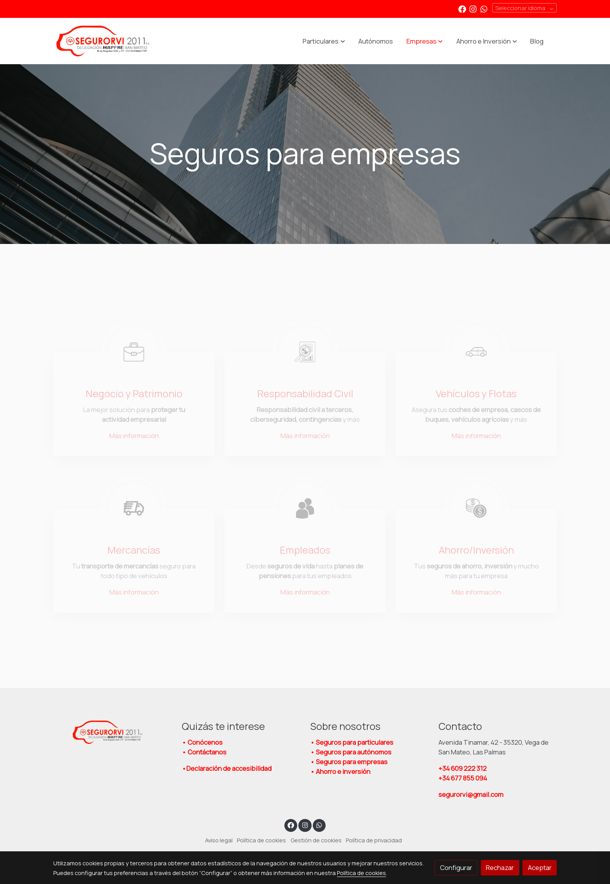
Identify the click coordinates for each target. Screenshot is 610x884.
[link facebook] (462, 8)
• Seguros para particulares (351, 742)
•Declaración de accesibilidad (227, 768)
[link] (103, 41)
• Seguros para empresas (348, 761)
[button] (324, 41)
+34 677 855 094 (462, 778)
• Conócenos (202, 742)
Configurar (456, 867)
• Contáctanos (204, 751)
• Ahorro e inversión (340, 771)
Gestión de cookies (316, 840)
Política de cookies (261, 840)
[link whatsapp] (483, 8)
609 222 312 (463, 768)
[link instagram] (473, 8)
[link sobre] (112, 732)
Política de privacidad (374, 840)
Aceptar (540, 867)
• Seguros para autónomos (350, 751)
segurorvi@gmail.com (470, 794)
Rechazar (500, 867)
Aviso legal (219, 840)
